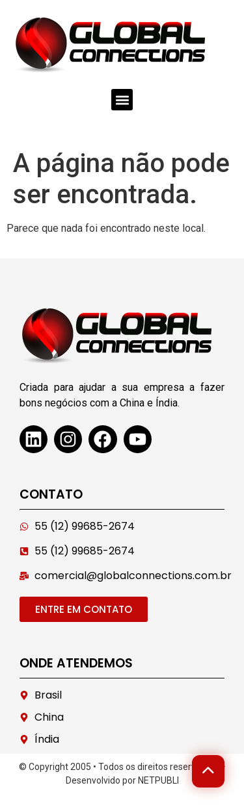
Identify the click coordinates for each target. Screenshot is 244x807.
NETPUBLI (158, 780)
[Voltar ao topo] (208, 771)
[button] (122, 99)
